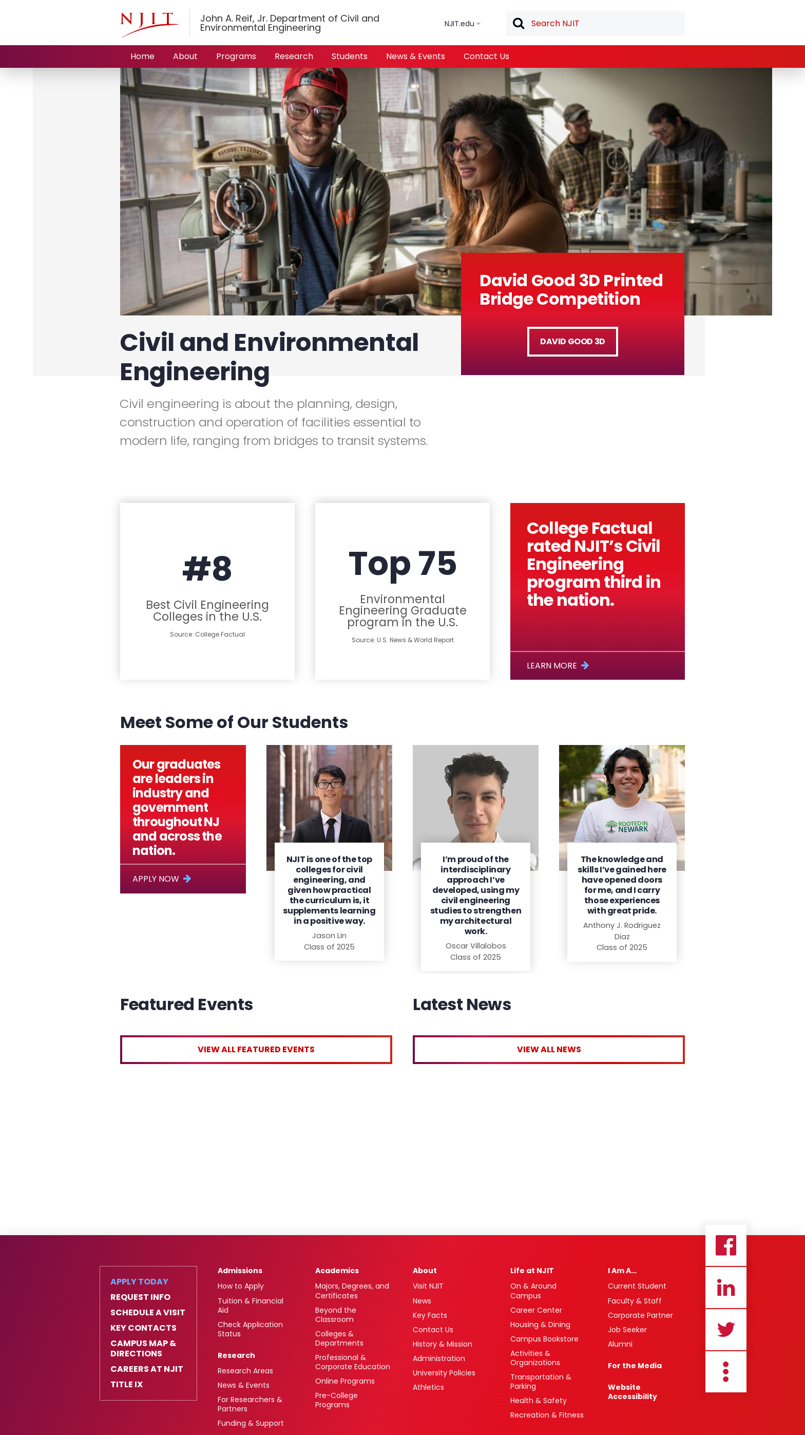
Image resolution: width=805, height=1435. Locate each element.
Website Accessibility (632, 1392)
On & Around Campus (533, 1290)
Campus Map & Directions (143, 1348)
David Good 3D (572, 341)
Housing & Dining (540, 1324)
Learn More (552, 666)
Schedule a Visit (147, 1313)
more (725, 1371)
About (185, 56)
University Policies (444, 1372)
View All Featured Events (256, 1049)
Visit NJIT (428, 1286)
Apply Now (155, 879)
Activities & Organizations (535, 1358)
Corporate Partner (640, 1315)
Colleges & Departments (339, 1338)
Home (142, 56)
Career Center (536, 1310)
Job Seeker (627, 1329)
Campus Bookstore (544, 1339)
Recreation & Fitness (547, 1415)
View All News (549, 1049)
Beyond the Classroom (335, 1315)
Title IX (126, 1385)
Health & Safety (538, 1400)
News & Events (415, 56)
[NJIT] (149, 25)
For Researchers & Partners (250, 1404)
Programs (236, 56)
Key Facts (430, 1315)
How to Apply (241, 1286)
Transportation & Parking (540, 1381)
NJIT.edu (459, 23)
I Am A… (622, 1270)
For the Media (635, 1365)
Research (294, 56)
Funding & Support (251, 1423)
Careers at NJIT (146, 1369)
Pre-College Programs (336, 1400)
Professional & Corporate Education (352, 1362)
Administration (439, 1358)
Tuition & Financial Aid (250, 1305)
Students (350, 56)
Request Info (140, 1297)
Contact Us (486, 56)
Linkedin (725, 1287)
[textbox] (595, 23)
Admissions (240, 1270)
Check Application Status (250, 1329)
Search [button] (518, 24)
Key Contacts (143, 1328)
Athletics (428, 1387)
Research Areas (245, 1370)
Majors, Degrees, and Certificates (352, 1290)
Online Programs (345, 1381)
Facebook (725, 1245)
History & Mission (442, 1344)
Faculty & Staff (635, 1301)
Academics (337, 1270)
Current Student (637, 1286)
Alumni (620, 1344)
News (422, 1301)
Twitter (725, 1329)
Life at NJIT (532, 1270)
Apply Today (139, 1282)
